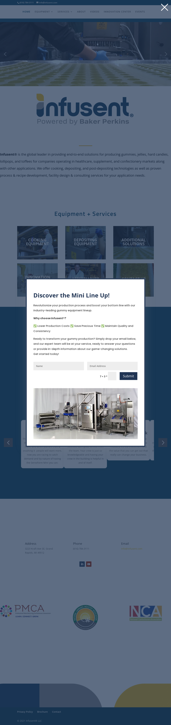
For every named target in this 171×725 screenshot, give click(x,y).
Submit (128, 376)
